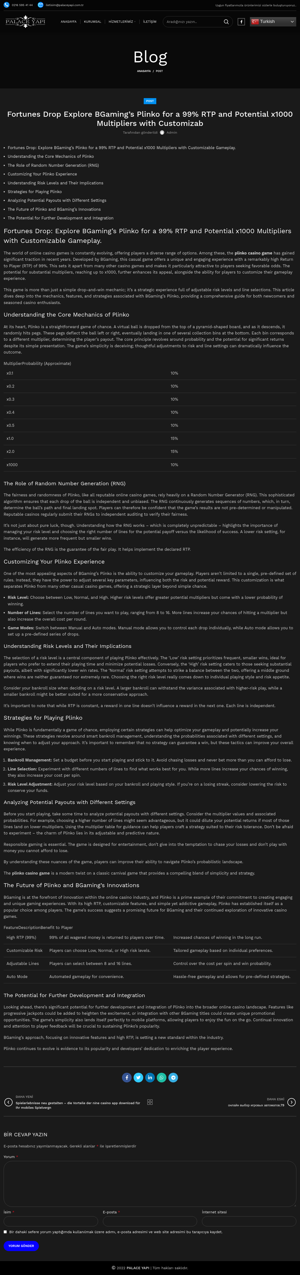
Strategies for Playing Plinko (35, 191)
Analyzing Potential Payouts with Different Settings (57, 200)
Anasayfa (144, 71)
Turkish (263, 22)
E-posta (111, 1212)
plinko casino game (253, 253)
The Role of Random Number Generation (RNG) (53, 165)
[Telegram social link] (173, 1077)
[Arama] (198, 21)
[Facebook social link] (241, 21)
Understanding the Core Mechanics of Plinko (51, 156)
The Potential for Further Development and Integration (61, 218)
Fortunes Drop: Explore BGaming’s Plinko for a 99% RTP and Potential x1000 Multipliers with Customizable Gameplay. (122, 147)
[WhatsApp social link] (161, 1077)
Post (159, 71)
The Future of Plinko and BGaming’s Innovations (54, 209)
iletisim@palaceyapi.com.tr (61, 5)
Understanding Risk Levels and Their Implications (56, 183)
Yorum (11, 1156)
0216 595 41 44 (18, 5)
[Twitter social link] (138, 1077)
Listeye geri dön (149, 1102)
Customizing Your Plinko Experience (42, 174)
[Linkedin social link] (150, 1077)
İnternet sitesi (214, 1212)
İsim (9, 1212)
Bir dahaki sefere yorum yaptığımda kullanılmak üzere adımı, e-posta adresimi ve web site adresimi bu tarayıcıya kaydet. (115, 1232)
